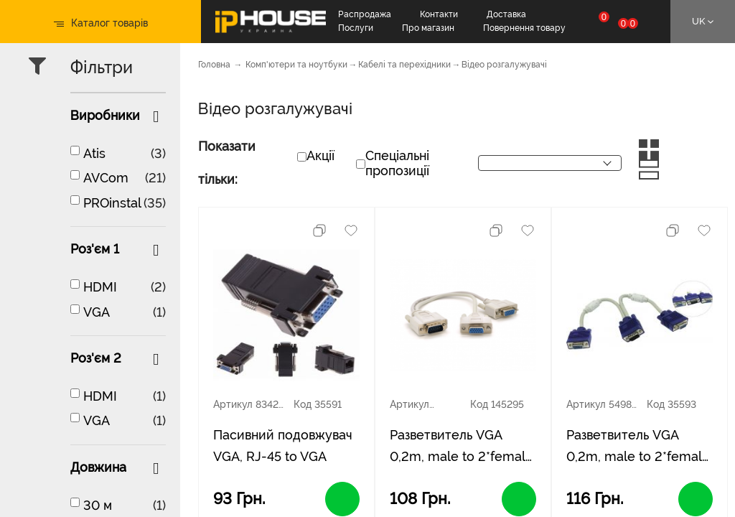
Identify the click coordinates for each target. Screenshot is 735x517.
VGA (96, 312)
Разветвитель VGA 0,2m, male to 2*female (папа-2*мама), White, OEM (461, 447)
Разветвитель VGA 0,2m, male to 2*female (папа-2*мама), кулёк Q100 (638, 447)
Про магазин (428, 28)
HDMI (100, 286)
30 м (97, 505)
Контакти (439, 14)
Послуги (355, 28)
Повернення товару (524, 28)
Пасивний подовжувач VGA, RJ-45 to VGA (282, 445)
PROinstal (112, 202)
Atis (94, 153)
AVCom (105, 177)
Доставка (506, 14)
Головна (214, 65)
